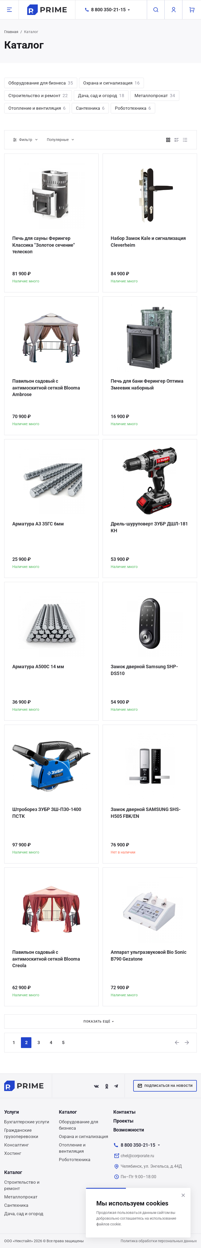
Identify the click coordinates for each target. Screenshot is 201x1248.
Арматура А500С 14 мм (38, 667)
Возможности (128, 1130)
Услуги (11, 1112)
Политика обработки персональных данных (159, 1241)
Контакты (124, 1112)
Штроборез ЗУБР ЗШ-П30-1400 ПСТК (46, 813)
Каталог (68, 1112)
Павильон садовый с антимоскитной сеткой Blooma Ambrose (46, 388)
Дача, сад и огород (101, 95)
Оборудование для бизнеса (40, 83)
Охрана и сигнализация (111, 83)
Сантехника (90, 108)
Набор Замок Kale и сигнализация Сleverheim (148, 242)
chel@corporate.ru (137, 1155)
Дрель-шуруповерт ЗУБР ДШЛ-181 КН (149, 527)
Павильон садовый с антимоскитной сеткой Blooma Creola (46, 959)
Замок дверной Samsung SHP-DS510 (144, 670)
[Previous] (177, 1042)
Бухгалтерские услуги (26, 1121)
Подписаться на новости (165, 1085)
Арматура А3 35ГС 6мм (38, 524)
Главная (11, 32)
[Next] (187, 1042)
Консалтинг (16, 1144)
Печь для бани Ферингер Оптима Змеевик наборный (147, 384)
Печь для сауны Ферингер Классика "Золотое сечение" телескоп (43, 245)
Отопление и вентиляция (37, 108)
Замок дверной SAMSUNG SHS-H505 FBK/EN (146, 813)
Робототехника (133, 108)
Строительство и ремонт (38, 95)
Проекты (123, 1121)
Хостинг (12, 1153)
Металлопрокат (155, 95)
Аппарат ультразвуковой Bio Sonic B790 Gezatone (148, 956)
